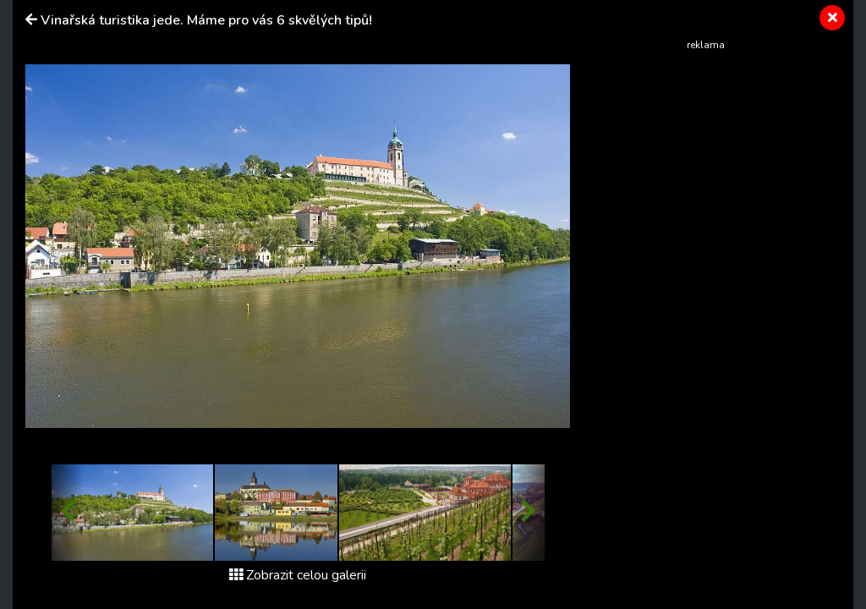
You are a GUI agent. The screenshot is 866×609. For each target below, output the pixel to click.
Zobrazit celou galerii (297, 575)
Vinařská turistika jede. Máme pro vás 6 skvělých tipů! (206, 20)
